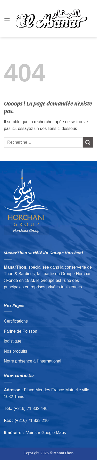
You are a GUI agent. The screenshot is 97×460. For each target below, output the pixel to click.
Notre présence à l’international (32, 361)
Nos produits (15, 351)
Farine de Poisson (20, 331)
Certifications (16, 321)
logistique (12, 341)
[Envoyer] (88, 142)
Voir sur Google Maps (46, 432)
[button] (7, 18)
